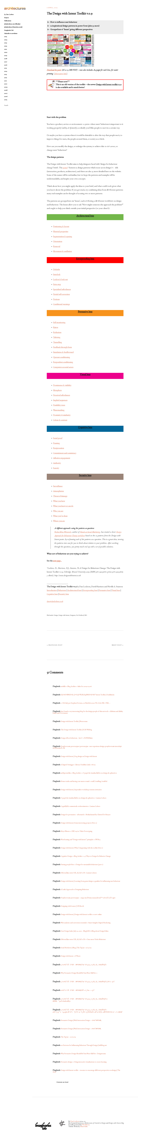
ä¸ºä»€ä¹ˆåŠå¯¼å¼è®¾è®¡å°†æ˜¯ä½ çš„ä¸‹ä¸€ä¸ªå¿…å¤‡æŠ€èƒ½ (83, 965)
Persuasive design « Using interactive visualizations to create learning (84, 1062)
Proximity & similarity (62, 415)
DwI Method (80, 615)
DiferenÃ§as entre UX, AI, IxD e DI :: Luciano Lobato (79, 873)
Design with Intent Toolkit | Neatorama (74, 721)
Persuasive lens (85, 311)
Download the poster (55, 70)
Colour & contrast (60, 420)
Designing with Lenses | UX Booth (72, 906)
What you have (59, 501)
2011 (5, 81)
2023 (5, 43)
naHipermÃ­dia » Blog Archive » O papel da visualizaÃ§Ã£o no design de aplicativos (89, 773)
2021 (5, 49)
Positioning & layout (61, 227)
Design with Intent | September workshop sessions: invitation (81, 790)
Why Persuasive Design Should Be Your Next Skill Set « (79, 973)
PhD (85, 615)
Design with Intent (63, 615)
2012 (5, 78)
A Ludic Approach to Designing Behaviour (75, 890)
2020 (5, 52)
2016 (5, 65)
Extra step (57, 284)
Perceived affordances (62, 395)
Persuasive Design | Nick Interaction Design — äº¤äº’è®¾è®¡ (81, 1020)
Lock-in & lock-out (61, 280)
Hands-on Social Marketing (92, 532)
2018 (5, 59)
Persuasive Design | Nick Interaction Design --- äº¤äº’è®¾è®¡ (81, 1029)
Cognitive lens (85, 427)
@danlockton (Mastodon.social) (13, 27)
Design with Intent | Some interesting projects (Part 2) (79, 823)
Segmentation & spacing (63, 237)
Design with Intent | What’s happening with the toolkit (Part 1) (82, 848)
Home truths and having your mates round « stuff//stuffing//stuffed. (84, 781)
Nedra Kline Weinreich (63, 532)
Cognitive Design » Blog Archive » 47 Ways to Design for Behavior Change (86, 856)
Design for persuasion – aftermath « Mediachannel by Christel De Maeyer (85, 815)
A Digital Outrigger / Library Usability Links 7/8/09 (78, 765)
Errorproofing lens (85, 259)
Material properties (61, 232)
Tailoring (57, 337)
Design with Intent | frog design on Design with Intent (79, 756)
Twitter (33, 1113)
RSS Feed (56, 1113)
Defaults (56, 270)
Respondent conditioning (63, 362)
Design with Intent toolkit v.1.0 (109, 85)
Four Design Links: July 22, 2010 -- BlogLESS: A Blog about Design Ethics (84, 931)
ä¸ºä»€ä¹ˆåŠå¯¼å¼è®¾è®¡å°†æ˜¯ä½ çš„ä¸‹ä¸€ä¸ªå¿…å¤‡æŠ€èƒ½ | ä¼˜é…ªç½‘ (88, 982)
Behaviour (63, 590)
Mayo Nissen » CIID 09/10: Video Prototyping (76, 831)
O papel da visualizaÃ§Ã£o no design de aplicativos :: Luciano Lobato (83, 798)
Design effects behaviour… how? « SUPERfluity (77, 738)
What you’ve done (60, 516)
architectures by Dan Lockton (15, 8)
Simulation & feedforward (64, 352)
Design (56, 615)
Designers (72, 615)
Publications (7, 21)
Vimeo (45, 1113)
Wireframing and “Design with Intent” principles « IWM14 (80, 840)
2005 (5, 100)
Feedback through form (63, 347)
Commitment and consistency (65, 453)
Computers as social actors (63, 367)
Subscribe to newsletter (10, 33)
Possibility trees (59, 405)
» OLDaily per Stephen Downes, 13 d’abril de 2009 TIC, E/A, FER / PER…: (85, 703)
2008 (5, 90)
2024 (5, 40)
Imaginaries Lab (8, 30)
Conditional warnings (62, 304)
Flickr (39, 1113)
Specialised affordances (62, 289)
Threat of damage (60, 496)
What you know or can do (64, 506)
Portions (56, 299)
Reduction (57, 332)
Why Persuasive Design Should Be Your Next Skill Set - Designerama (83, 1054)
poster (65, 168)
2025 (5, 37)
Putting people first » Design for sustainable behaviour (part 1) (82, 865)
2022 (5, 46)
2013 (5, 75)
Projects (6, 18)
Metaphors (57, 390)
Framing (56, 443)
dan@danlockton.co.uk (56, 602)
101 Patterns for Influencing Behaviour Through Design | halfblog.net (84, 1045)
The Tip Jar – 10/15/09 (68, 1037)
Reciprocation (59, 448)
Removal (56, 247)
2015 (5, 68)
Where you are (59, 521)
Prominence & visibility (62, 385)
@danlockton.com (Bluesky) (12, 24)
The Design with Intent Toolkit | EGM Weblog (76, 730)
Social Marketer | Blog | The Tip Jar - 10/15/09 (76, 948)
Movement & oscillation (63, 251)
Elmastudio (84, 1126)
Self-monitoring (59, 323)
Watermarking (59, 410)
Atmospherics (58, 491)
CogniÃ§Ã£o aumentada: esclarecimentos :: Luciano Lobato (80, 806)
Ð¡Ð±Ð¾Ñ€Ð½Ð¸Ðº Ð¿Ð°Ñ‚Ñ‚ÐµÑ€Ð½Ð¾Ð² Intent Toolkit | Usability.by (87, 695)
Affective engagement (62, 458)
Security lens (85, 475)
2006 (5, 97)
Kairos (55, 327)
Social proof (58, 438)
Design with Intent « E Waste (70, 956)
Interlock (57, 275)
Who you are (58, 511)
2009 (5, 87)
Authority (57, 463)
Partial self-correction (62, 294)
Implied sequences (60, 400)
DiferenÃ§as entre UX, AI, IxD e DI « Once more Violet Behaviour (83, 939)
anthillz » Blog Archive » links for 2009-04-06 (76, 686)
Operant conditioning (62, 357)
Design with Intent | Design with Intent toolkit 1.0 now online (81, 914)
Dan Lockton (74, 1121)
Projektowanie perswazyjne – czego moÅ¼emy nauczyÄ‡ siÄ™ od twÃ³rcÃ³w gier (88, 898)
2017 (5, 62)
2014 (5, 71)
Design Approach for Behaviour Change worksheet (73, 536)
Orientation (58, 241)
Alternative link (61, 74)
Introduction (52, 590)
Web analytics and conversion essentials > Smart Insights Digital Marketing (85, 923)
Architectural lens (85, 216)
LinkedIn (50, 1113)
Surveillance (58, 486)
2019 (5, 56)
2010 (5, 84)
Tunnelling (58, 342)
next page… (57, 561)
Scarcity (56, 468)
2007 (5, 93)
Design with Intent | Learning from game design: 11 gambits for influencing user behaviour (90, 881)
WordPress (86, 1125)
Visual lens (85, 374)
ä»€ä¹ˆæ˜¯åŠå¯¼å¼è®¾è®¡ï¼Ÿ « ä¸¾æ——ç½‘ (78, 990)
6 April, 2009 (53, 8)
